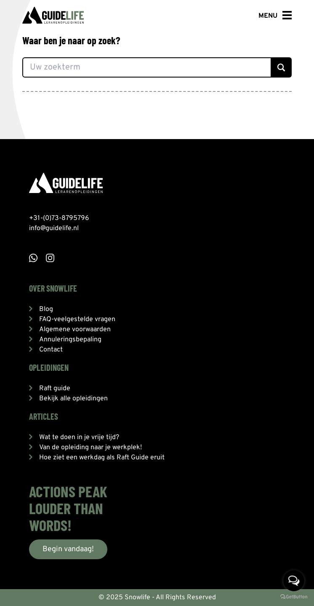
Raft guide (54, 388)
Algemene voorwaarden (75, 329)
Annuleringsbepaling (70, 339)
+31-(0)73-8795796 (59, 218)
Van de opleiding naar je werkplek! (90, 447)
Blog (46, 309)
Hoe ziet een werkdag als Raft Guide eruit (102, 457)
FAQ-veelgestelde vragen (77, 319)
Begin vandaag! (68, 549)
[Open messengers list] (293, 580)
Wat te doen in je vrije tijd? (79, 437)
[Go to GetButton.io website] (293, 597)
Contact (51, 350)
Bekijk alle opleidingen (73, 398)
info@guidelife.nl (54, 228)
